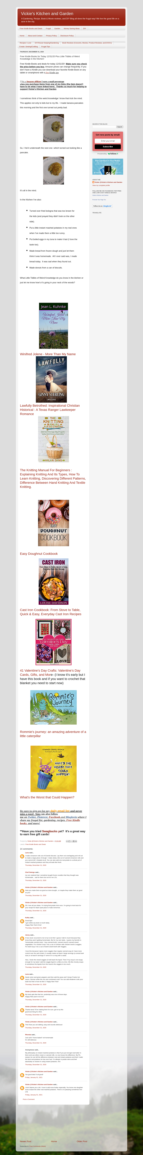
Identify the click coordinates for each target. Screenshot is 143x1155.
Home (22, 36)
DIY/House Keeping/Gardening (47, 43)
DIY (84, 28)
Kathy (27, 917)
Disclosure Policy (67, 36)
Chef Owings (30, 872)
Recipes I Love (25, 43)
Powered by (108, 154)
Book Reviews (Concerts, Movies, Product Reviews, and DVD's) (87, 43)
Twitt (31, 817)
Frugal (48, 28)
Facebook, (55, 817)
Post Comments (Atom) (37, 1146)
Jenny (27, 935)
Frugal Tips (45, 47)
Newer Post (25, 1141)
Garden (57, 28)
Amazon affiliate (33, 81)
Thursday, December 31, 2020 (35, 865)
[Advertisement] (53, 1122)
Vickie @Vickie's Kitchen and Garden (39, 887)
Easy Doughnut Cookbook (39, 553)
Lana (27, 853)
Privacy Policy (51, 36)
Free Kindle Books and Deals (31, 28)
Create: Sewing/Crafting (28, 47)
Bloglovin (72, 817)
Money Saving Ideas (72, 28)
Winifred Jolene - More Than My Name (48, 354)
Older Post (82, 1141)
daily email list (60, 810)
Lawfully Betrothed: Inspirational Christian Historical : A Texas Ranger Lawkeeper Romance (50, 410)
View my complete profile (101, 185)
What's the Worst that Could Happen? (47, 797)
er (35, 817)
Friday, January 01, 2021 (33, 1077)
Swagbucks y (50, 831)
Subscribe (108, 147)
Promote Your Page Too (99, 199)
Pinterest (42, 817)
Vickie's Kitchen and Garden (47, 13)
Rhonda (28, 1035)
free (47, 73)
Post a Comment (29, 1099)
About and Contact (35, 36)
